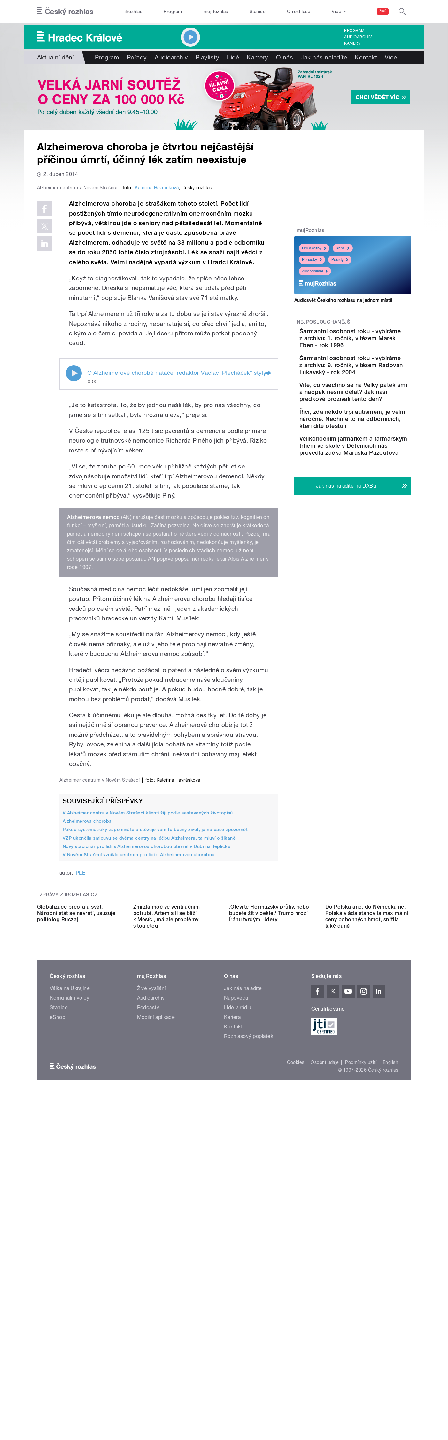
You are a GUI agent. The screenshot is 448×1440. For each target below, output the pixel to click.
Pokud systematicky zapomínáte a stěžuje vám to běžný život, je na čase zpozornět (155, 1088)
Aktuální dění (55, 57)
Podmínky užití (360, 1378)
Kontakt (366, 57)
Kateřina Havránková (157, 323)
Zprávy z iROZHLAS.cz (69, 1154)
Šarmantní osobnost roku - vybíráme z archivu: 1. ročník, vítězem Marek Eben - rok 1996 (372, 342)
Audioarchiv (358, 37)
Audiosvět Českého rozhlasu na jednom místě (343, 300)
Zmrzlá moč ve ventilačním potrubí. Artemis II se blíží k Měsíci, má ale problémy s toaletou (166, 1232)
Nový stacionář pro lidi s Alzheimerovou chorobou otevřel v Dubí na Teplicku (146, 1105)
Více (394, 57)
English (390, 1378)
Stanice (258, 11)
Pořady (137, 57)
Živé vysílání (315, 271)
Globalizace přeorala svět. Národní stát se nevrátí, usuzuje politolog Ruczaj (76, 1229)
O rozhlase (298, 11)
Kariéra (232, 1333)
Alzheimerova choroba (87, 1080)
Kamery (352, 43)
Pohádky (312, 259)
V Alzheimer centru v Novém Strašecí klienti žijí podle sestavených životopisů (148, 1071)
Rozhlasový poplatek (248, 1353)
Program (173, 11)
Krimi (343, 248)
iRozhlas (134, 11)
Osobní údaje (325, 1378)
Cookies (295, 1378)
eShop (57, 1333)
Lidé (233, 57)
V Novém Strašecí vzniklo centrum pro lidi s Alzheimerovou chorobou (139, 1113)
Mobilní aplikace (156, 1333)
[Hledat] (402, 11)
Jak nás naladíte (324, 57)
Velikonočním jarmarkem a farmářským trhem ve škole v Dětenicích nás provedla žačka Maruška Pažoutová (373, 491)
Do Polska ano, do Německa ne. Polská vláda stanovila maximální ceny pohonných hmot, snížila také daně (366, 1232)
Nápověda (236, 1314)
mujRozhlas (216, 11)
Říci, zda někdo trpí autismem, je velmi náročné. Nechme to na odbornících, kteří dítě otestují (367, 454)
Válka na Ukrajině (70, 1305)
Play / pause (74, 509)
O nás (284, 57)
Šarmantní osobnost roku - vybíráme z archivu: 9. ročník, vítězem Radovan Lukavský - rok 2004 (372, 376)
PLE (80, 1132)
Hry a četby (314, 248)
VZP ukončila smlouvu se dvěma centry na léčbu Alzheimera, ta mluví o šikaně (149, 1097)
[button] (267, 510)
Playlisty (207, 57)
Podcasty (148, 1324)
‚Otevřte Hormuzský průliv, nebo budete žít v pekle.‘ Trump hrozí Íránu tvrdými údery (269, 1229)
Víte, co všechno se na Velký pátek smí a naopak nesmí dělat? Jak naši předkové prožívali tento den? (370, 413)
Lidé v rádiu (237, 1324)
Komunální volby (69, 1314)
